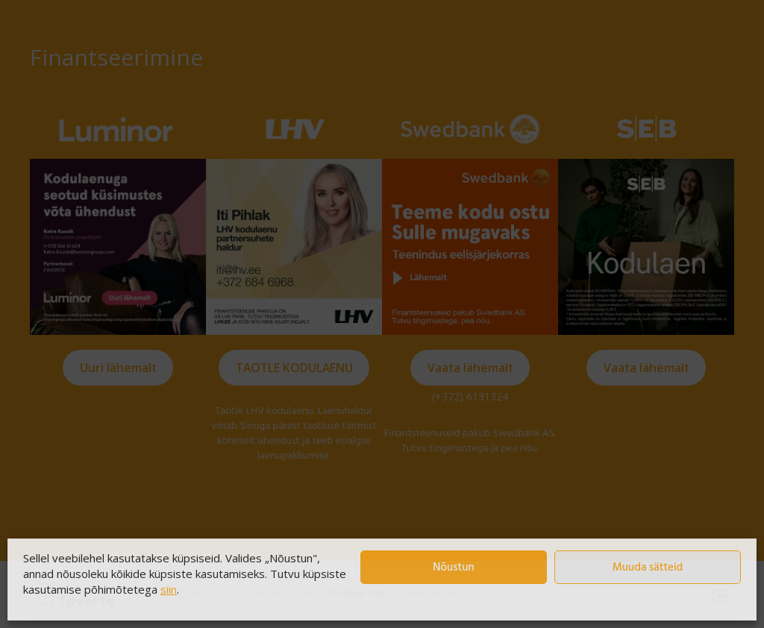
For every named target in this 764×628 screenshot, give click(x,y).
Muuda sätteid (648, 568)
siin (168, 589)
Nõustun (453, 568)
